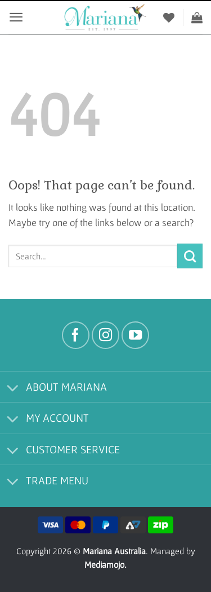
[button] (16, 17)
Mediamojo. (105, 564)
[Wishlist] (168, 17)
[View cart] (197, 17)
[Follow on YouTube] (135, 335)
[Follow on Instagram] (105, 335)
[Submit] (190, 256)
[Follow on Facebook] (75, 335)
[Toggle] (12, 389)
